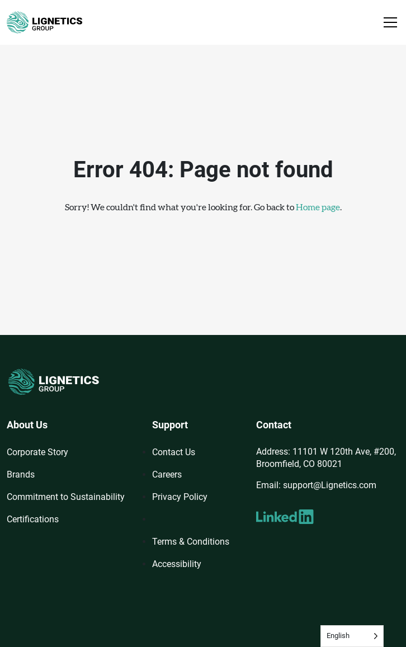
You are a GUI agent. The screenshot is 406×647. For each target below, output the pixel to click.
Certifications (33, 519)
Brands (21, 474)
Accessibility (176, 564)
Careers (167, 474)
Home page (318, 207)
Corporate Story (37, 452)
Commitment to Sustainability (66, 497)
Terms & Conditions (190, 541)
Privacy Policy (179, 497)
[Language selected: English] (352, 636)
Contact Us (173, 452)
